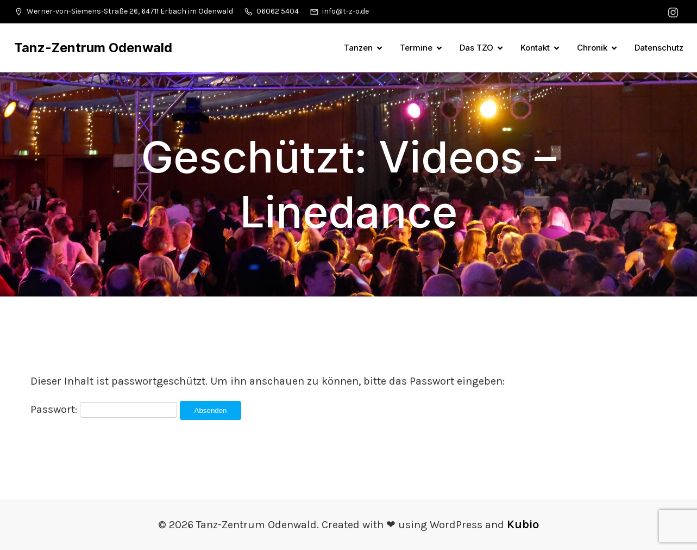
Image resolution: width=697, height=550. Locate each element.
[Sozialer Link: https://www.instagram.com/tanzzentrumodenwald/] (674, 12)
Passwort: (103, 409)
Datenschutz (659, 47)
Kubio (523, 524)
